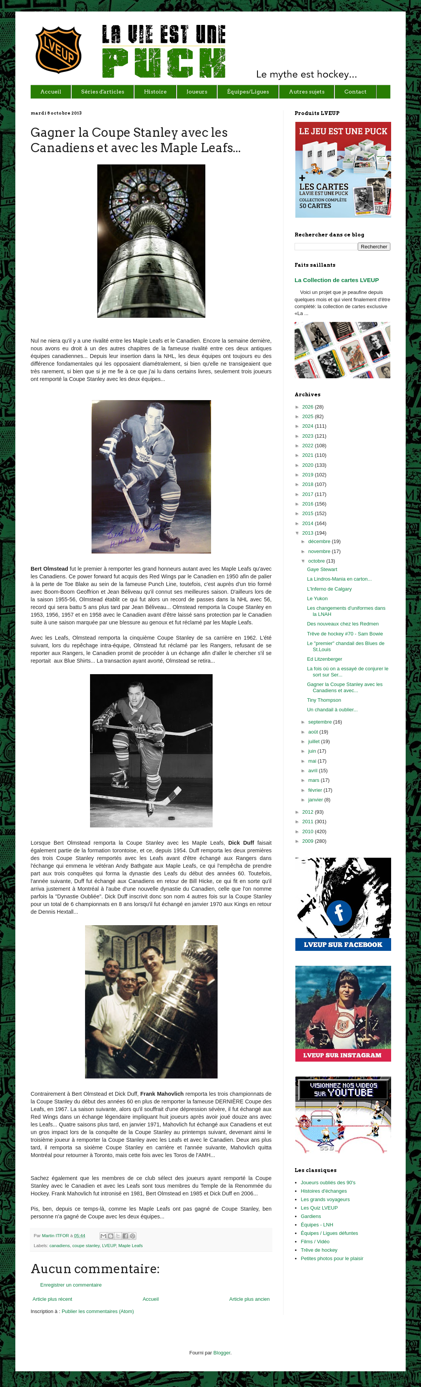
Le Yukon (317, 598)
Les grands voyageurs (325, 1199)
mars (314, 780)
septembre (320, 722)
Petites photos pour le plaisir (332, 1258)
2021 (308, 455)
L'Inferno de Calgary (329, 589)
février (316, 790)
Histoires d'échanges (324, 1191)
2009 (308, 841)
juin (313, 751)
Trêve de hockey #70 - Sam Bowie (345, 634)
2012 (308, 812)
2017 (308, 494)
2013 (308, 533)
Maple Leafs (130, 1245)
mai (313, 761)
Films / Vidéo (315, 1241)
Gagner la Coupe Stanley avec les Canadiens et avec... (344, 687)
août (313, 732)
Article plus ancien (249, 1299)
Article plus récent (52, 1299)
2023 (308, 436)
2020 (308, 465)
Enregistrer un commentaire (71, 1285)
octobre (317, 561)
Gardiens (311, 1216)
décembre (320, 541)
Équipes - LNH (317, 1225)
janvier (316, 800)
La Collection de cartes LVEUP (337, 280)
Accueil (151, 1299)
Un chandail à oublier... (332, 709)
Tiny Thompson (324, 700)
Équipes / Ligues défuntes (329, 1233)
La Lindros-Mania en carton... (339, 579)
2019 (308, 475)
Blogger (221, 1353)
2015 (308, 513)
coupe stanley (86, 1245)
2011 (308, 821)
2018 (308, 484)
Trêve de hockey (319, 1250)
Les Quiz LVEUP (319, 1208)
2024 (308, 426)
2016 (308, 504)
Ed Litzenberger (324, 659)
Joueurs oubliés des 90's (328, 1182)
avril (313, 770)
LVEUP (109, 1245)
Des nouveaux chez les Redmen (342, 624)
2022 (308, 445)
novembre (320, 551)
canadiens (59, 1245)
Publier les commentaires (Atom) (98, 1311)
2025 (308, 416)
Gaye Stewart (322, 569)
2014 (308, 523)
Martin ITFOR (56, 1235)
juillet (314, 741)
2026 (308, 407)
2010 (308, 831)
